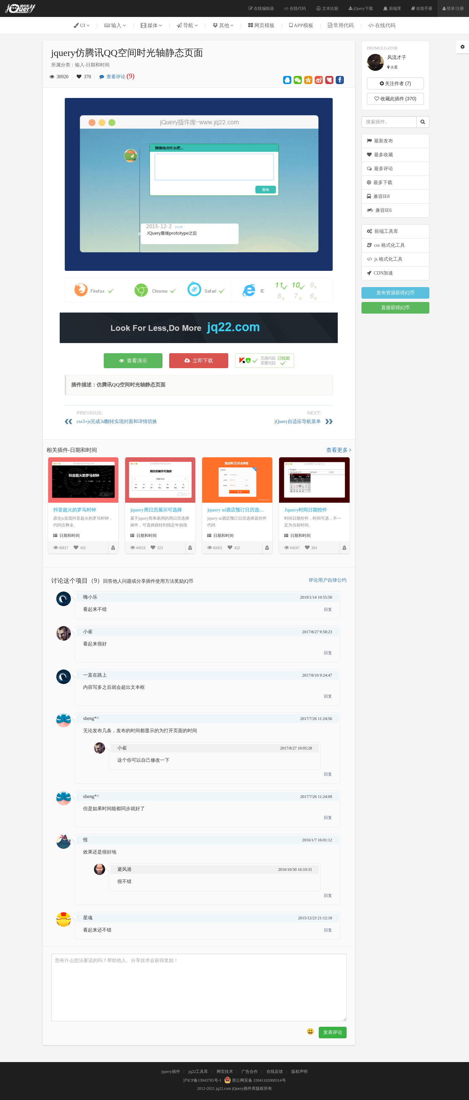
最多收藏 (380, 154)
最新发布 (380, 140)
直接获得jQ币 (395, 307)
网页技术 (225, 1071)
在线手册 (421, 8)
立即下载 (198, 360)
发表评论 (332, 1032)
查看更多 (338, 450)
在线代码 (295, 8)
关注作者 (395, 83)
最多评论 (380, 168)
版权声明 (299, 1071)
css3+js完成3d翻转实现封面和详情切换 (117, 421)
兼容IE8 (378, 196)
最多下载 (379, 182)
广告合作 (249, 1071)
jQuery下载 (361, 8)
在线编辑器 (261, 8)
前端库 (392, 8)
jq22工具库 (198, 1071)
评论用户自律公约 (328, 580)
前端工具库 (382, 231)
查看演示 (133, 360)
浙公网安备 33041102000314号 (254, 1080)
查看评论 (118, 76)
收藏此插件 (395, 98)
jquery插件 (170, 1071)
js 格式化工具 (385, 259)
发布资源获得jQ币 (395, 292)
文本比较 (327, 8)
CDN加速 (380, 273)
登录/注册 (453, 8)
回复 (328, 609)
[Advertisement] (199, 328)
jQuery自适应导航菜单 (297, 421)
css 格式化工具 (386, 245)
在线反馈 (275, 1071)
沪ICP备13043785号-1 (202, 1080)
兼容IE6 (379, 210)
